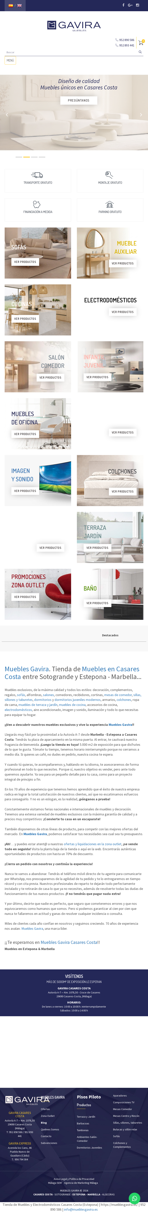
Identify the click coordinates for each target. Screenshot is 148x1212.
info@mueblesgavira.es (81, 1209)
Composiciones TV (123, 1102)
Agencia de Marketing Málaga (81, 1183)
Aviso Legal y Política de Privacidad (74, 1179)
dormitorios (42, 699)
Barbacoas (83, 1123)
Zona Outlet (48, 1116)
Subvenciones (49, 1143)
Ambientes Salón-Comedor (87, 1139)
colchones (124, 699)
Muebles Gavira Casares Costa (69, 942)
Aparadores (120, 1095)
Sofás (116, 1136)
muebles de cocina (72, 704)
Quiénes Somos (50, 1129)
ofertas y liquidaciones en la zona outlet (92, 844)
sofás (21, 695)
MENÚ (11, 61)
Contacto (46, 1136)
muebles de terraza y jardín (37, 704)
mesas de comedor (118, 695)
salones (48, 695)
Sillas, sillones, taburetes (127, 1122)
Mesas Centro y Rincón (126, 1116)
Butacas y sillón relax (125, 1129)
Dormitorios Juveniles (89, 1147)
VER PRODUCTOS (25, 261)
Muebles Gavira (27, 669)
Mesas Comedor (122, 1109)
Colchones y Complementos (122, 1145)
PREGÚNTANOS (79, 100)
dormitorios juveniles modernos (78, 699)
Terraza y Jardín (86, 1116)
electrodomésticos (18, 709)
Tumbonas (83, 1130)
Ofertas (45, 1109)
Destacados (110, 635)
